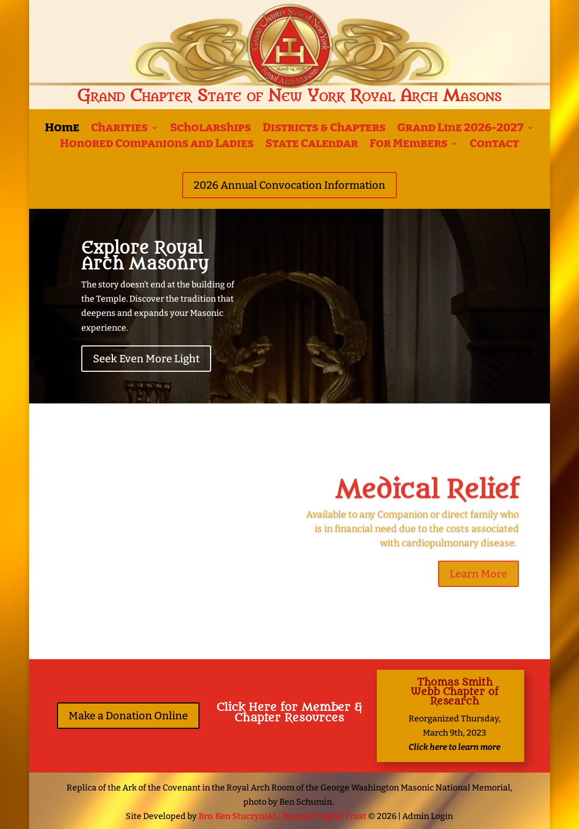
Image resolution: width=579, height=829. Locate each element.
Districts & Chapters (323, 129)
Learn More (478, 580)
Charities (119, 129)
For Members (408, 145)
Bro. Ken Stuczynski (237, 816)
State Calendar (311, 145)
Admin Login (427, 816)
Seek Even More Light (146, 358)
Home (62, 129)
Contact (494, 145)
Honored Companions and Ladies (157, 145)
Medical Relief (427, 495)
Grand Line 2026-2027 (460, 129)
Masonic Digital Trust (324, 816)
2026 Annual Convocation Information (289, 185)
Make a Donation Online (128, 715)
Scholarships (210, 129)
